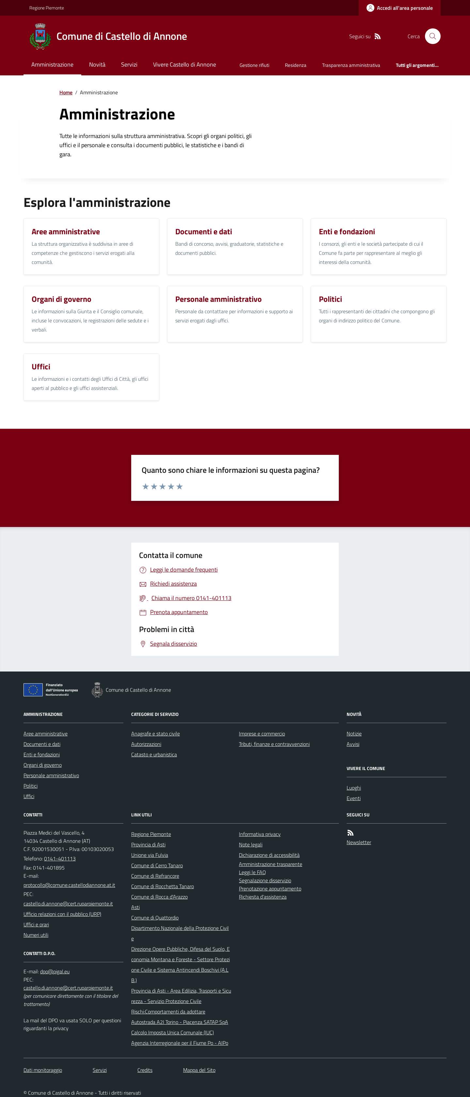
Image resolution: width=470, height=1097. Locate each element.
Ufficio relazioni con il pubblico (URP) (62, 914)
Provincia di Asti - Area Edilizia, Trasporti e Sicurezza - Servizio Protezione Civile (181, 996)
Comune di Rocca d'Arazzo (159, 897)
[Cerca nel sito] (430, 36)
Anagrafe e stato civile (155, 733)
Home (65, 92)
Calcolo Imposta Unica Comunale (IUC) (172, 1032)
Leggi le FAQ (252, 872)
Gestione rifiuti (254, 65)
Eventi (354, 798)
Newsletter (359, 842)
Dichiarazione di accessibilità (269, 855)
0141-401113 (60, 858)
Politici (31, 786)
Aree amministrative (46, 733)
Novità (97, 64)
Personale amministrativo (51, 775)
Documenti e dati (42, 744)
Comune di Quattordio (155, 917)
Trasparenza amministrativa (351, 65)
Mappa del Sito (199, 1070)
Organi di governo (43, 765)
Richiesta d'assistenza (263, 897)
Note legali (250, 844)
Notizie (354, 733)
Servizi (129, 64)
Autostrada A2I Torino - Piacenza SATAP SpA (179, 1022)
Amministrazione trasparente (270, 864)
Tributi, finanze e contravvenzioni (274, 744)
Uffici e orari (36, 924)
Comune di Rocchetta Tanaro (162, 886)
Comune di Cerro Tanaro (157, 865)
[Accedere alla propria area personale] (400, 8)
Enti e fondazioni (42, 754)
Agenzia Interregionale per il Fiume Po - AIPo (179, 1043)
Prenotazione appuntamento (270, 888)
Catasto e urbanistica (154, 754)
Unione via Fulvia (149, 855)
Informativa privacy (260, 834)
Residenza (295, 65)
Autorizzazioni (146, 744)
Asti (135, 907)
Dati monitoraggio (43, 1070)
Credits (144, 1070)
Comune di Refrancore (155, 876)
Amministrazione (52, 64)
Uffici (29, 796)
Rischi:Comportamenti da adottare (168, 1011)
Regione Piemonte (46, 7)
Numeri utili (36, 935)
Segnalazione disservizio (265, 880)
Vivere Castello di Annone (184, 64)
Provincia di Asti (148, 844)
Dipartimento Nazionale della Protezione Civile (180, 933)
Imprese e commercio (262, 733)
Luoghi (354, 788)
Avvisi (353, 744)
